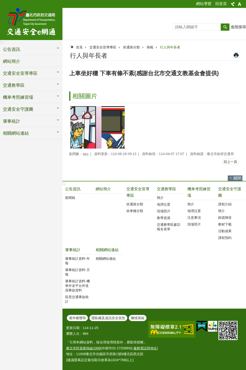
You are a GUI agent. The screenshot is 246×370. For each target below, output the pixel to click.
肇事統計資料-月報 (77, 272)
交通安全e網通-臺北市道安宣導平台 (31, 23)
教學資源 (163, 218)
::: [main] (70, 46)
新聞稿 (70, 198)
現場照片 (163, 211)
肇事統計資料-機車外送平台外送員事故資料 (77, 285)
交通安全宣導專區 (102, 47)
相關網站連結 (107, 250)
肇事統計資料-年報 (77, 261)
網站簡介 (11, 61)
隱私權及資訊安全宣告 (108, 318)
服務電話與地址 (145, 348)
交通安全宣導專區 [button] (20, 73)
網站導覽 (203, 4)
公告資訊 (72, 189)
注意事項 (194, 218)
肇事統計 (72, 250)
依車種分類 (134, 211)
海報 (150, 47)
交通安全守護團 (229, 192)
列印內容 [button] (236, 55)
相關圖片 (84, 96)
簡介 (160, 198)
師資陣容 (225, 218)
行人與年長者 (170, 47)
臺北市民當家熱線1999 (83, 348)
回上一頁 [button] (230, 162)
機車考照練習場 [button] (18, 97)
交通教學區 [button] (14, 85)
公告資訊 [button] (11, 49)
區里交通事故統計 (77, 299)
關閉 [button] (237, 178)
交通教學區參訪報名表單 (168, 227)
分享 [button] (233, 4)
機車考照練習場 (198, 192)
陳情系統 (137, 318)
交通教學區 (166, 189)
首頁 (79, 47)
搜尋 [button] (225, 27)
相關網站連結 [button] (16, 133)
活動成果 (225, 231)
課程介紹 (225, 204)
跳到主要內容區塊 (2, 2)
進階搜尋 (238, 27)
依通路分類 (131, 47)
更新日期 (73, 328)
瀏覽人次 (73, 333)
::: (5, 3)
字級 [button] (239, 4)
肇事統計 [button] (11, 121)
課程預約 (225, 238)
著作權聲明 (77, 318)
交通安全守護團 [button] (18, 109)
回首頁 (221, 4)
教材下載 (225, 224)
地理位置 (163, 204)
